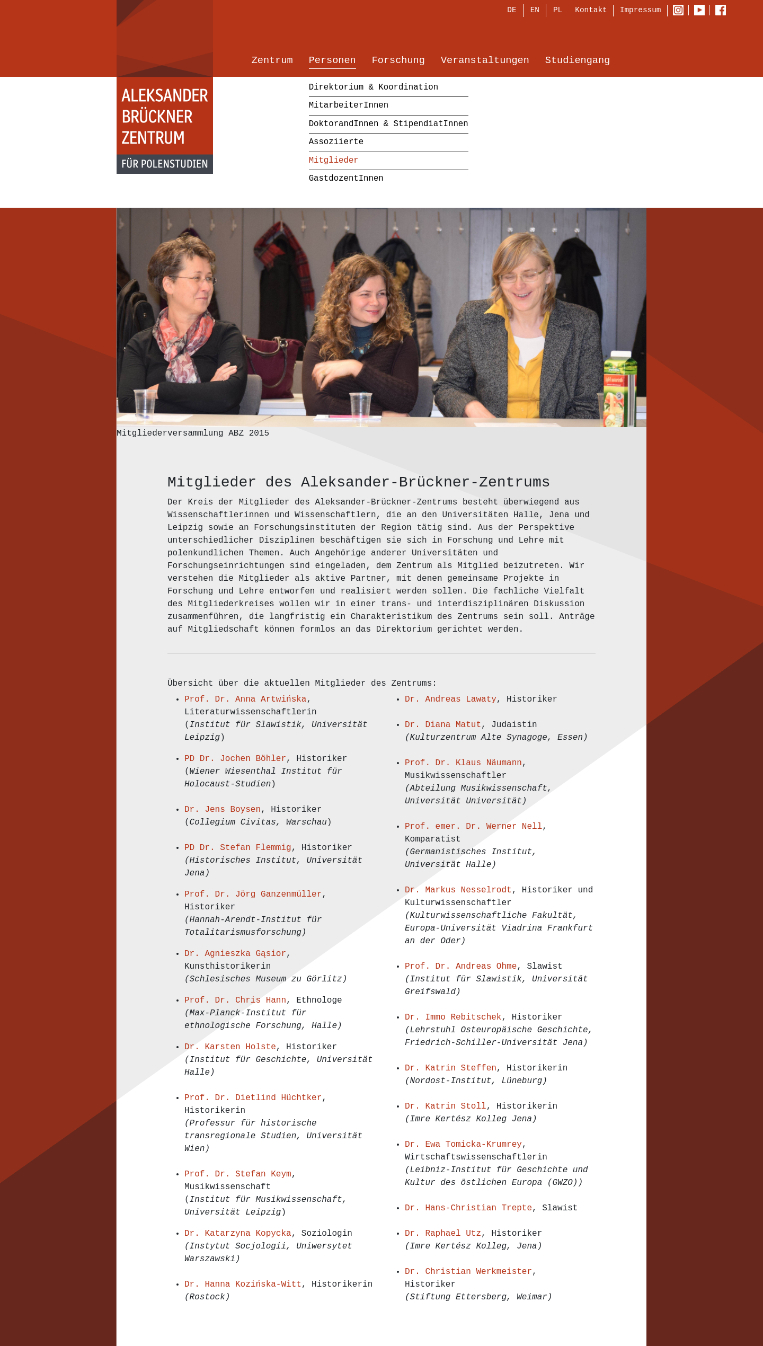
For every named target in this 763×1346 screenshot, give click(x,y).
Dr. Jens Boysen (222, 810)
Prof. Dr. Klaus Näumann (463, 763)
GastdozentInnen (346, 179)
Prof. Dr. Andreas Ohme (461, 966)
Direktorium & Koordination (373, 88)
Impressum (640, 11)
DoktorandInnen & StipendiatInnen (388, 124)
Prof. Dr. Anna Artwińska (245, 699)
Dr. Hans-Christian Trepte (468, 1208)
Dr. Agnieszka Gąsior (235, 954)
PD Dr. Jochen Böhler (235, 759)
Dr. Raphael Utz (443, 1233)
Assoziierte (336, 143)
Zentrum (272, 61)
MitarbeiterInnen (348, 106)
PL (557, 11)
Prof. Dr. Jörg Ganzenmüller (253, 894)
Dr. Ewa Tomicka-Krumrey (463, 1144)
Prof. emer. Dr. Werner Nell (473, 827)
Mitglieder (334, 161)
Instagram (680, 11)
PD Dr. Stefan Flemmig (237, 848)
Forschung (398, 61)
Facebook (723, 11)
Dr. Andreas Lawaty (450, 699)
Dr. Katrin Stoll (445, 1106)
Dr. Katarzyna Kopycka (237, 1233)
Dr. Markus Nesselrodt (458, 890)
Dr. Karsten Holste (230, 1047)
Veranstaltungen (485, 61)
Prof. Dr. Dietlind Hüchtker (253, 1098)
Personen (332, 61)
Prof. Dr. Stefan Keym (237, 1174)
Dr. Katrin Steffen (450, 1068)
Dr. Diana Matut (443, 725)
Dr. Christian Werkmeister (468, 1272)
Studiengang (577, 61)
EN (534, 11)
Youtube (701, 11)
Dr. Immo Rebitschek (453, 1017)
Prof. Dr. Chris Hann (235, 1000)
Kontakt (591, 11)
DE (511, 11)
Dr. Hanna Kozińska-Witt (242, 1284)
